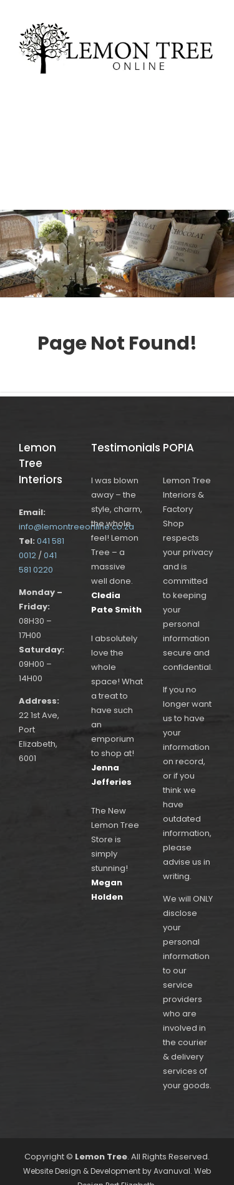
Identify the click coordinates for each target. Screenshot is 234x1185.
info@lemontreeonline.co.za (76, 527)
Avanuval (172, 1171)
